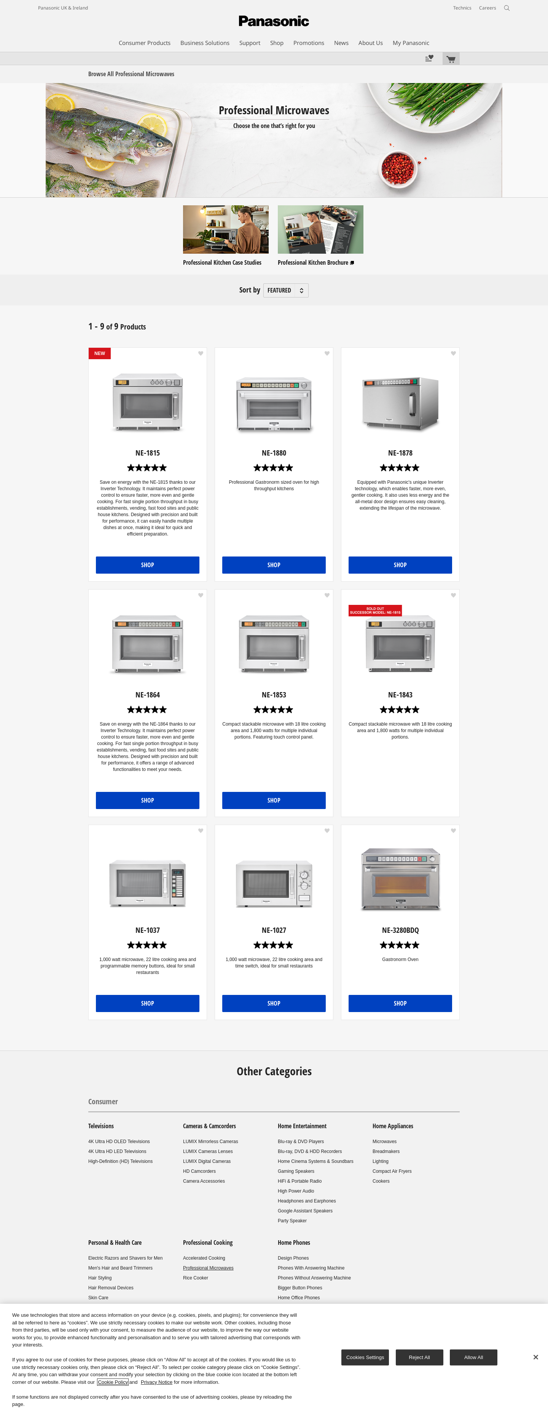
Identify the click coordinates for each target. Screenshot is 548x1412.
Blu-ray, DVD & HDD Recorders (310, 1151)
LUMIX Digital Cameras (207, 1161)
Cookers (381, 1181)
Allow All (473, 1357)
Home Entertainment (302, 1126)
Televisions (101, 1126)
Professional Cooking (208, 1242)
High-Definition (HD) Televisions (120, 1161)
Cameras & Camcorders (209, 1126)
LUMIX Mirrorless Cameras (210, 1141)
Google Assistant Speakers (305, 1211)
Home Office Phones (299, 1297)
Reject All (419, 1357)
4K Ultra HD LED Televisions (117, 1151)
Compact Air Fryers (392, 1171)
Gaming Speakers (296, 1171)
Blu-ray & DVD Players (301, 1141)
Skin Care (98, 1297)
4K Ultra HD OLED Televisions (119, 1141)
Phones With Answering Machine (311, 1268)
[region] (274, 1358)
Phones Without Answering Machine (314, 1278)
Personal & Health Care (115, 1242)
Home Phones (294, 1242)
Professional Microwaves (208, 1268)
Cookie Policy (113, 1382)
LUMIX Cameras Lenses (208, 1151)
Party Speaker (292, 1220)
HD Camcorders (199, 1171)
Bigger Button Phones (300, 1287)
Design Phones (293, 1258)
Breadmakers (386, 1151)
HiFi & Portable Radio (300, 1181)
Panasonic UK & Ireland (63, 8)
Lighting (381, 1161)
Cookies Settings (365, 1357)
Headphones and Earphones (307, 1201)
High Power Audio (296, 1191)
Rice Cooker (195, 1278)
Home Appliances (393, 1126)
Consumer (103, 1101)
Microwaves (385, 1141)
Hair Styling (100, 1278)
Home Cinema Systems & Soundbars (316, 1161)
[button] (201, 353)
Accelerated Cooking (204, 1258)
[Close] (535, 1357)
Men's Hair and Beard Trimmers (120, 1268)
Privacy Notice (156, 1382)
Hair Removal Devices (111, 1287)
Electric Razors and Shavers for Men (125, 1258)
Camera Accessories (204, 1181)
